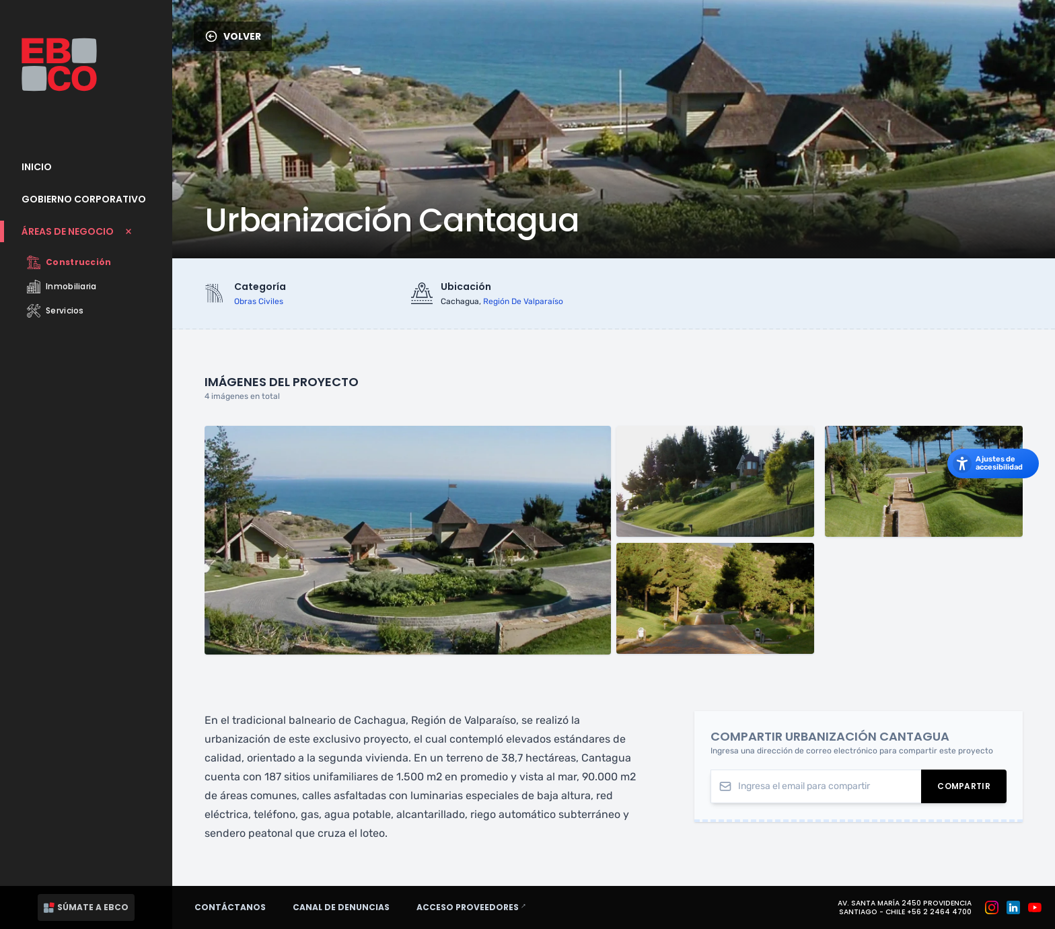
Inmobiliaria (62, 286)
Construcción (69, 262)
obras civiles (258, 301)
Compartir (972, 788)
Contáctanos (230, 907)
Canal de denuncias (341, 907)
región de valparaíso (523, 301)
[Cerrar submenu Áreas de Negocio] (86, 231)
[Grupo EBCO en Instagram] (991, 907)
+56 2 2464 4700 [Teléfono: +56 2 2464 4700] (939, 912)
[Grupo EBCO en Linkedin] (1013, 907)
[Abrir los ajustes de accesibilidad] (993, 463)
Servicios (55, 311)
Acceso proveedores (477, 907)
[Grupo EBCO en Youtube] (1035, 907)
